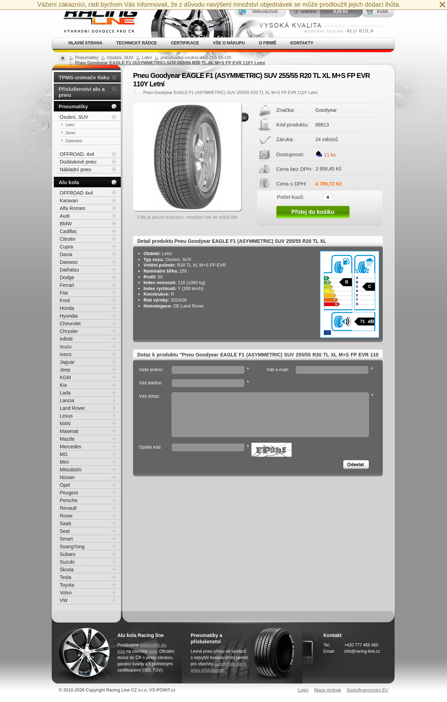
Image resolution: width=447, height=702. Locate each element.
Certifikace (185, 43)
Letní (70, 125)
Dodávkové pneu (78, 162)
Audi (64, 216)
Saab (65, 523)
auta (153, 651)
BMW (66, 223)
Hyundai (69, 316)
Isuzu (65, 346)
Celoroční (74, 141)
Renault (68, 508)
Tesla (65, 577)
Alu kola (69, 182)
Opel (65, 485)
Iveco (65, 354)
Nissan (67, 477)
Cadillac (68, 231)
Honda (67, 308)
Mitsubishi (70, 469)
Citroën (67, 239)
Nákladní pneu (75, 169)
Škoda (67, 569)
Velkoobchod (264, 11)
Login (303, 690)
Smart (66, 539)
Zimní (70, 133)
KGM (65, 377)
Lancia (67, 400)
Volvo (66, 592)
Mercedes (70, 446)
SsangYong (72, 546)
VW (64, 600)
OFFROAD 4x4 (76, 193)
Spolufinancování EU (367, 690)
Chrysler (69, 331)
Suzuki (67, 562)
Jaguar (67, 362)
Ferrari (67, 285)
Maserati (69, 431)
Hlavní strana (85, 43)
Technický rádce (136, 43)
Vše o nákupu (229, 43)
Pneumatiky (73, 106)
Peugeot (69, 492)
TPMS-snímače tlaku (84, 77)
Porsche (69, 500)
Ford (65, 300)
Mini (64, 462)
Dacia (66, 254)
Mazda (67, 439)
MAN (65, 423)
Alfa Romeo (72, 208)
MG (64, 454)
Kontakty (301, 43)
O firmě (267, 43)
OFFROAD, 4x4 (77, 154)
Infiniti (66, 339)
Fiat (64, 293)
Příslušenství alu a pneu (82, 92)
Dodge (67, 277)
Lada (65, 393)
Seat (65, 531)
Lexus (66, 416)
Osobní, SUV (74, 117)
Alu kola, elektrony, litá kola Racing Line (96, 18)
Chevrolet (70, 323)
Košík (382, 11)
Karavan (69, 200)
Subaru (67, 554)
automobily (224, 663)
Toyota (67, 585)
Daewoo (69, 262)
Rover (66, 516)
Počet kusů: (290, 197)
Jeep (65, 369)
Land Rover (72, 408)
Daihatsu (69, 270)
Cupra (66, 246)
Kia (63, 385)
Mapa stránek (327, 690)
